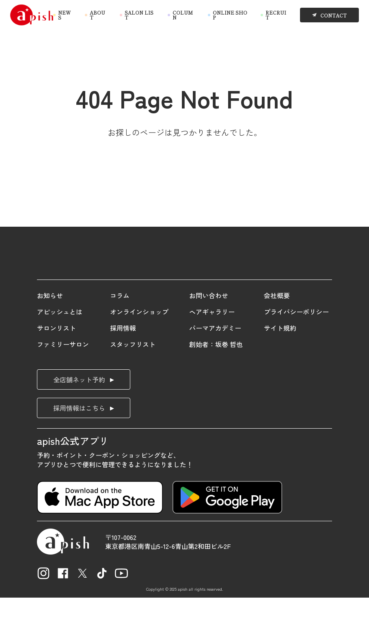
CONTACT (333, 14)
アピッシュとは (59, 349)
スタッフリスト (132, 381)
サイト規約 (280, 365)
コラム (119, 333)
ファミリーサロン (63, 381)
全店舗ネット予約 (79, 416)
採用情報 (123, 365)
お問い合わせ (208, 333)
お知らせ (50, 333)
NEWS (64, 15)
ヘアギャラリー (212, 349)
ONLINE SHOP (230, 15)
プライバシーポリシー (296, 349)
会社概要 (277, 333)
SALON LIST (139, 15)
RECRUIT (275, 15)
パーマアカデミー (215, 365)
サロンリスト (56, 365)
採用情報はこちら (79, 445)
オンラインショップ (139, 349)
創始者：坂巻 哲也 (216, 381)
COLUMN (183, 15)
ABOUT (97, 15)
